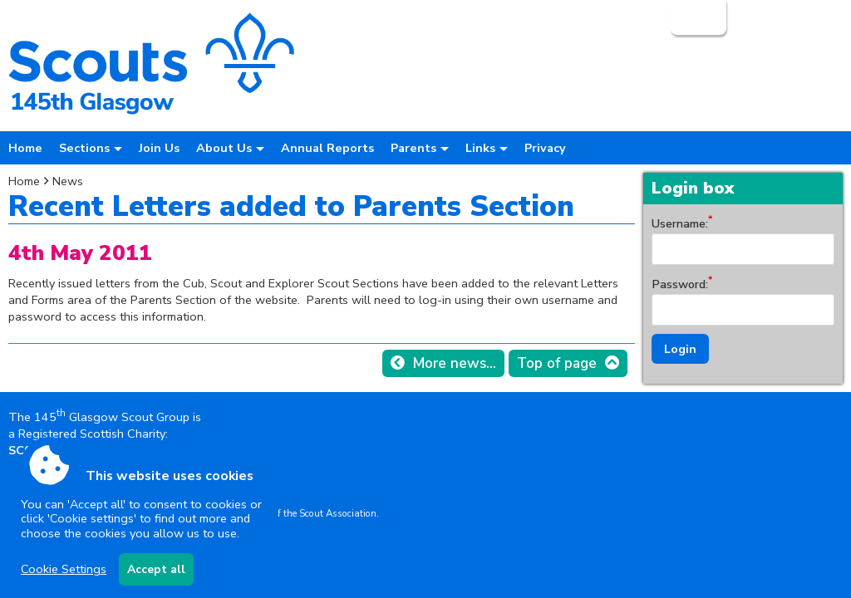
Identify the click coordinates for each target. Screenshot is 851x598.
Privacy (545, 148)
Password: (680, 284)
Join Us (159, 148)
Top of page (557, 363)
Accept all (156, 569)
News (67, 181)
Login (697, 17)
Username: (680, 223)
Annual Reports (327, 148)
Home (25, 148)
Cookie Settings (63, 569)
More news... (454, 363)
